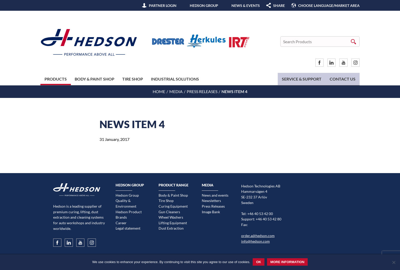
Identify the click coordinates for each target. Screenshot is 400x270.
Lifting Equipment (173, 223)
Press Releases (202, 91)
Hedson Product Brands (129, 215)
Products (56, 78)
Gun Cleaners (169, 212)
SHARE (279, 5)
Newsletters (211, 200)
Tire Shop (132, 78)
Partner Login (162, 5)
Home (159, 91)
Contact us (342, 78)
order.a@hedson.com (258, 235)
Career (121, 223)
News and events (215, 195)
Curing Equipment (173, 206)
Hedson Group (204, 5)
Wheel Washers (171, 217)
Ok (258, 262)
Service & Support (301, 78)
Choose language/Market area (329, 5)
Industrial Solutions (175, 78)
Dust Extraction (171, 228)
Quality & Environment (126, 203)
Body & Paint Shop (94, 78)
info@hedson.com (255, 241)
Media (176, 91)
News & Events (245, 5)
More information (287, 262)
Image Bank (211, 212)
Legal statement (128, 228)
